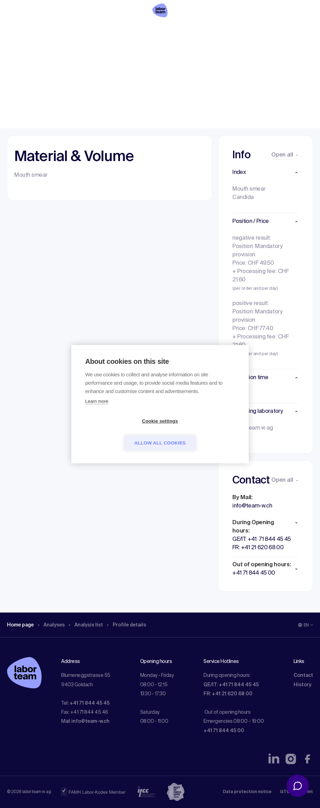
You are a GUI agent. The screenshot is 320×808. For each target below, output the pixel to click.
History (302, 684)
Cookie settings (120, 431)
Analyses (56, 50)
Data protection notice (247, 792)
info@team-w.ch (90, 721)
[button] (265, 172)
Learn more (96, 412)
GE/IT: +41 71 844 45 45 (231, 684)
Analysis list (94, 50)
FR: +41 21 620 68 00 (228, 693)
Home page (22, 50)
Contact (303, 675)
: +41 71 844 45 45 (88, 703)
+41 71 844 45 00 (223, 730)
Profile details (138, 50)
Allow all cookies (200, 431)
